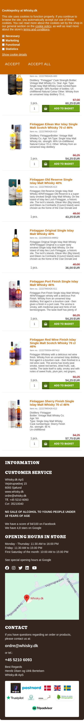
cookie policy (43, 26)
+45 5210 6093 (18, 660)
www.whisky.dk (14, 491)
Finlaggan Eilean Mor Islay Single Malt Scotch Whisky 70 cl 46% (54, 125)
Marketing (12, 40)
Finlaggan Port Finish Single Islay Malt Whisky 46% (54, 283)
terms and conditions (36, 29)
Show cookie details (14, 54)
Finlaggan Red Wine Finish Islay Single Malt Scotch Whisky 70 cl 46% (53, 343)
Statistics (12, 49)
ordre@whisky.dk (16, 495)
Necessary (13, 36)
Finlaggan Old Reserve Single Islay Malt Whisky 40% (51, 181)
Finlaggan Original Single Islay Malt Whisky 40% (52, 232)
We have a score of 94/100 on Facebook (30, 523)
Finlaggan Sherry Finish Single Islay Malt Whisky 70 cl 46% (52, 402)
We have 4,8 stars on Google (23, 528)
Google (46, 560)
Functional (13, 44)
